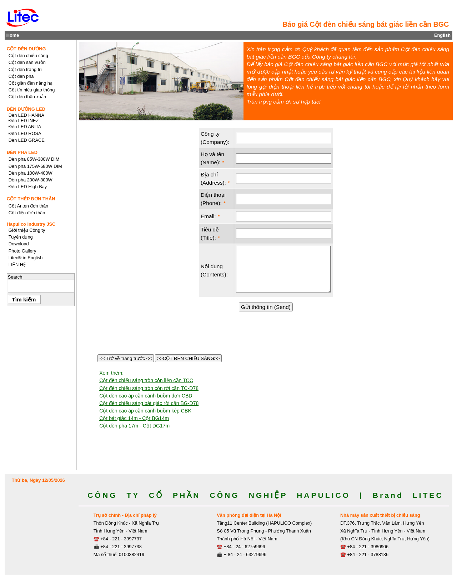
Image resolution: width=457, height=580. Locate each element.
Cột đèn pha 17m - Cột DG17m (134, 426)
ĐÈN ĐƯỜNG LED (26, 109)
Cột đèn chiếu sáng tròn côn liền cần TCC (146, 380)
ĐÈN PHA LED (22, 152)
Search (15, 277)
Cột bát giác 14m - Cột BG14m (134, 418)
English (442, 35)
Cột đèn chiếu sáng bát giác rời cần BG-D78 (149, 403)
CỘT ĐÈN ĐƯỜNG (26, 48)
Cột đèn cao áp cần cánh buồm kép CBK (145, 411)
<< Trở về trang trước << (125, 358)
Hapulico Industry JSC (31, 224)
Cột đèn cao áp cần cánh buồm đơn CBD (145, 396)
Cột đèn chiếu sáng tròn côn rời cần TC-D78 (149, 388)
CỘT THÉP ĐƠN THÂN (31, 198)
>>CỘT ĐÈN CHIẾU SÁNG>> (188, 358)
